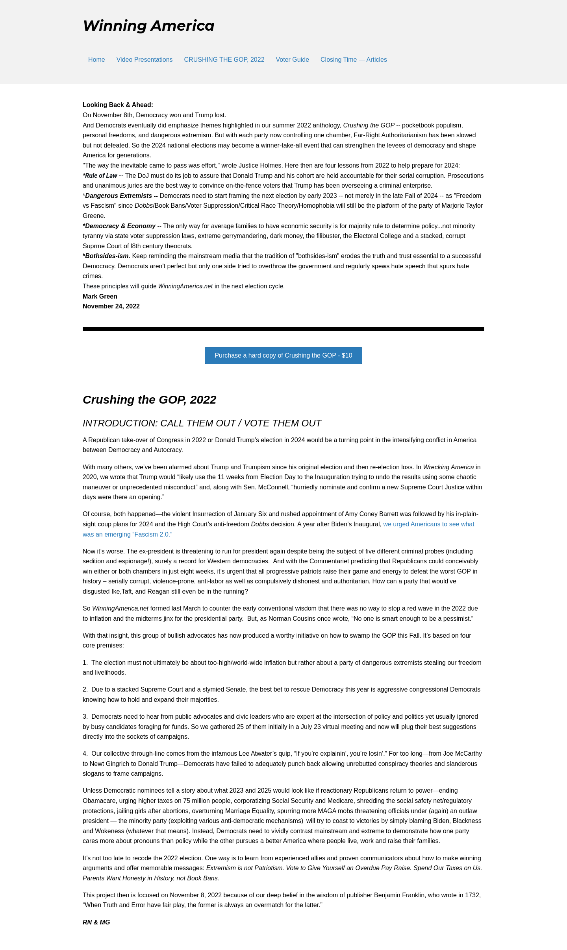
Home (96, 59)
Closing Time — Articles (354, 59)
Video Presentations (145, 59)
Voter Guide (292, 59)
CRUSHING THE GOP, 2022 (224, 59)
